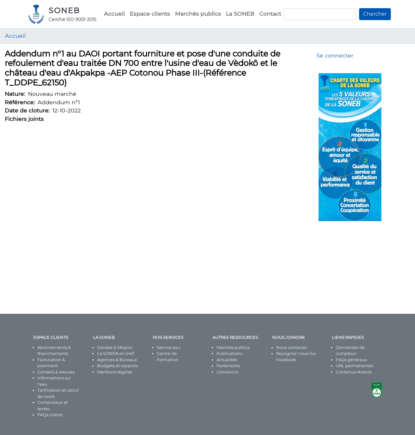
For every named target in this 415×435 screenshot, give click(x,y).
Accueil (114, 13)
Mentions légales (114, 371)
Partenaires (228, 365)
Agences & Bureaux (117, 359)
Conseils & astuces (55, 371)
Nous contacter (291, 347)
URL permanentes (354, 365)
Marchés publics (198, 13)
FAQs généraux (351, 359)
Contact (270, 13)
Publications (229, 353)
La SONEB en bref (115, 353)
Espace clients (150, 13)
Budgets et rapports (117, 365)
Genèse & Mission (115, 347)
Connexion (227, 371)
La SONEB (240, 13)
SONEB (64, 10)
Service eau (168, 347)
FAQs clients (50, 414)
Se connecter (334, 55)
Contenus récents (354, 371)
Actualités (226, 359)
